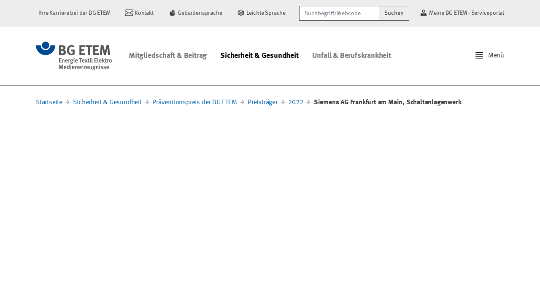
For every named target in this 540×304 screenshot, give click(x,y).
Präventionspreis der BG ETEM (194, 102)
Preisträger (263, 102)
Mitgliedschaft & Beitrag (168, 56)
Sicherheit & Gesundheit (259, 56)
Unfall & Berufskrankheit (351, 56)
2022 (295, 102)
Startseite (49, 102)
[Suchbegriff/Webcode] (339, 13)
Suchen (394, 13)
